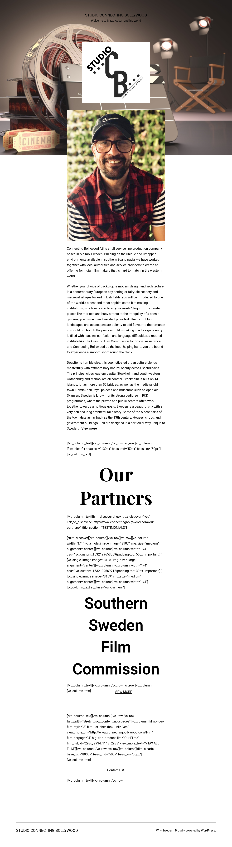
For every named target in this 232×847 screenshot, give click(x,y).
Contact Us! (115, 770)
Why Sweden (164, 830)
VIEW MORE (123, 692)
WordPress (208, 830)
